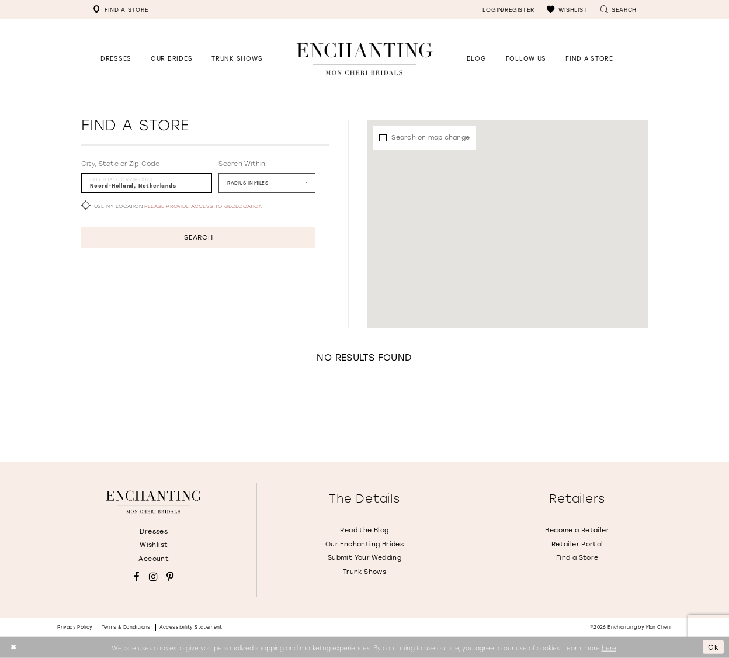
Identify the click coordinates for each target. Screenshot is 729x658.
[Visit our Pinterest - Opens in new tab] (169, 577)
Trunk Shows (364, 572)
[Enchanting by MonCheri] (154, 502)
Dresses (154, 531)
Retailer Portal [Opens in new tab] (577, 544)
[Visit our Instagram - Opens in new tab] (153, 577)
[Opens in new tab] (526, 59)
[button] (566, 9)
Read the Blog (364, 530)
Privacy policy (75, 627)
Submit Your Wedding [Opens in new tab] (364, 558)
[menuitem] (120, 9)
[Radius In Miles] (266, 182)
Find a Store (577, 558)
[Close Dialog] (13, 647)
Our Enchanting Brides (364, 544)
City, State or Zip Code (120, 164)
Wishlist (154, 545)
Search (198, 237)
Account (153, 559)
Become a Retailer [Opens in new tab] (577, 530)
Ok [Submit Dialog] (713, 647)
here (609, 647)
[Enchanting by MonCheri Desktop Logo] (364, 58)
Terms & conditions (126, 627)
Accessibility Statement (191, 627)
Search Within (241, 164)
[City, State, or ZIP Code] (146, 182)
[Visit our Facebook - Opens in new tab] (137, 577)
